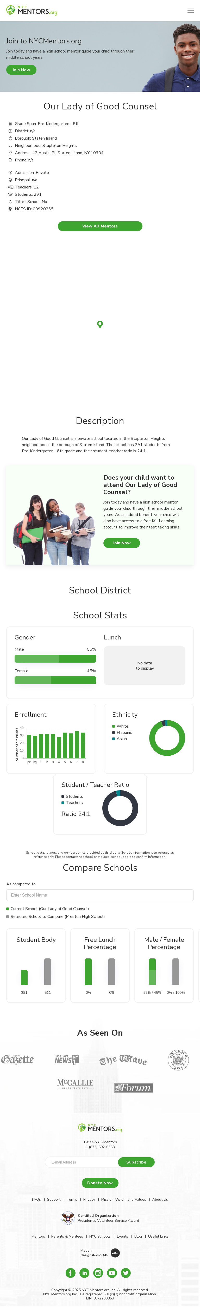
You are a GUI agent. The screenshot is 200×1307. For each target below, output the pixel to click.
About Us (160, 1199)
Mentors (38, 1236)
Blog (138, 1236)
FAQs (36, 1199)
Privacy (89, 1199)
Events (122, 1236)
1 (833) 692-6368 (100, 1147)
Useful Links (158, 1236)
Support (53, 1199)
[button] (191, 11)
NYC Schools (100, 1236)
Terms (72, 1199)
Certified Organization (98, 1215)
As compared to (21, 884)
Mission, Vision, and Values (123, 1199)
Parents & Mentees (67, 1236)
